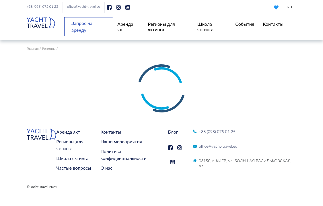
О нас (106, 168)
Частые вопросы (73, 168)
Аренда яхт (68, 131)
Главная (33, 48)
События (244, 24)
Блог (173, 131)
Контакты (273, 24)
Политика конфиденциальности (123, 154)
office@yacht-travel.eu (83, 6)
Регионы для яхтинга (161, 26)
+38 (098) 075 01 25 (42, 6)
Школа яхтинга (205, 26)
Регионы (48, 48)
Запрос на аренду (81, 26)
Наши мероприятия (121, 141)
